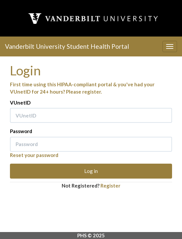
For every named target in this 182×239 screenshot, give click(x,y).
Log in (91, 171)
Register (110, 186)
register (91, 92)
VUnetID (20, 103)
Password (21, 131)
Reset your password (34, 155)
